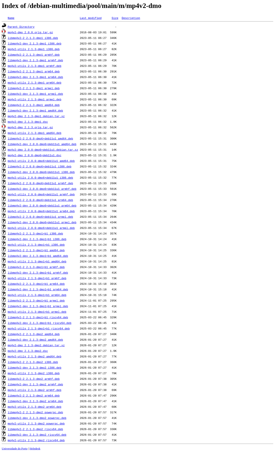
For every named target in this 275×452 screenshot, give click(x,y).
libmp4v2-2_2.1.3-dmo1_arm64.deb (34, 71)
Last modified (90, 18)
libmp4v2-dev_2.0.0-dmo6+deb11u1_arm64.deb (42, 205)
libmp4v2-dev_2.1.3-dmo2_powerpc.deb (37, 418)
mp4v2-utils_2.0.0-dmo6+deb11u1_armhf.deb (41, 194)
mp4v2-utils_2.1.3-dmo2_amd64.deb (34, 356)
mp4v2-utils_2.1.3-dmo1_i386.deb (34, 49)
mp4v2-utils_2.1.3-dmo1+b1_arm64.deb (37, 295)
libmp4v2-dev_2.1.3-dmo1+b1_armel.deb (38, 306)
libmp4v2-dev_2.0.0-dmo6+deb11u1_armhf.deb (42, 189)
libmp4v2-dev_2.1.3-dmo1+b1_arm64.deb (38, 289)
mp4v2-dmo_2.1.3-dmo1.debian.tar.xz (36, 116)
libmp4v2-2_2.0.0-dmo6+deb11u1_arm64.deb (40, 200)
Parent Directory (21, 27)
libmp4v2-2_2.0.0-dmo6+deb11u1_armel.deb (40, 217)
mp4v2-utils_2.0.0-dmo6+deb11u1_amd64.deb (41, 161)
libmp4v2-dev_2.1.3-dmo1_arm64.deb (35, 77)
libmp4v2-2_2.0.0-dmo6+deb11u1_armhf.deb (40, 183)
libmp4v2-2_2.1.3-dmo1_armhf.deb (34, 55)
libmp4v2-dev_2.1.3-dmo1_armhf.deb (35, 60)
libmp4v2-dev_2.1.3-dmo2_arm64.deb (35, 401)
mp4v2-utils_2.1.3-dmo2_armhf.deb (34, 390)
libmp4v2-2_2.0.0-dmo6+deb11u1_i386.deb (39, 166)
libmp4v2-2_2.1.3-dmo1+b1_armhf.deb (36, 267)
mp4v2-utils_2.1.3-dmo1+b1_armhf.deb (37, 278)
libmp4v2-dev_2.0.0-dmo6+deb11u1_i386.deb (41, 172)
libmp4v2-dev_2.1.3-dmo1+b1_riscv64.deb (39, 323)
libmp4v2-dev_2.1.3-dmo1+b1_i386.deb (37, 239)
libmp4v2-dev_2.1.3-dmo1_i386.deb (34, 43)
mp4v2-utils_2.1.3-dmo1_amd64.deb (34, 133)
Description (131, 18)
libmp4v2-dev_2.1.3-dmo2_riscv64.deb (37, 435)
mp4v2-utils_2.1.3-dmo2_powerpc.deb (36, 423)
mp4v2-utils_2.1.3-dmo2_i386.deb (34, 373)
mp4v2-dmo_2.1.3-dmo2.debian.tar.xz (36, 345)
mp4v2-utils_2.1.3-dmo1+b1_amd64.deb (37, 261)
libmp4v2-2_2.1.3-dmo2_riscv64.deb (35, 429)
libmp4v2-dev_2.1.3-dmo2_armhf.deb (35, 384)
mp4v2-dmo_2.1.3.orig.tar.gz (30, 127)
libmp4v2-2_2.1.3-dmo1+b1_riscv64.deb (38, 317)
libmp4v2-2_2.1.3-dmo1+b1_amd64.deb (36, 250)
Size (115, 18)
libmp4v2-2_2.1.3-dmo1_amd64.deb (34, 105)
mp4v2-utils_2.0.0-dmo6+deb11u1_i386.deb (40, 177)
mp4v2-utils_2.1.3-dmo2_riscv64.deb (36, 440)
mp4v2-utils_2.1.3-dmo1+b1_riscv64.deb (39, 328)
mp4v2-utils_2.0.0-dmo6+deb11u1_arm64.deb (41, 211)
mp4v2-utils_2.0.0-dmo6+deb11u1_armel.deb (41, 228)
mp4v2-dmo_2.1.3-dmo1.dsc (28, 122)
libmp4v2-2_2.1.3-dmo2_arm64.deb (34, 395)
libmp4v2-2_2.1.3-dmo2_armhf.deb (34, 379)
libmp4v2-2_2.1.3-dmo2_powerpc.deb (35, 412)
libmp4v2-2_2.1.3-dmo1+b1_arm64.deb (36, 284)
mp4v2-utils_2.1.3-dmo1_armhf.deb (34, 66)
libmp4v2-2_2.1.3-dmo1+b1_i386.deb (35, 233)
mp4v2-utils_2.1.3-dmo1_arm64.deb (34, 82)
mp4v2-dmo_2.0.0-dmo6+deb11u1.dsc (34, 155)
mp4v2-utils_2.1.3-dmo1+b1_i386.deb (36, 245)
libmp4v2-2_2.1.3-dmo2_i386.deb (33, 362)
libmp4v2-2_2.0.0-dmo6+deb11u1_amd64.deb (40, 138)
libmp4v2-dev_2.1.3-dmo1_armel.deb (35, 94)
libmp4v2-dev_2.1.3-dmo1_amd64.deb (35, 110)
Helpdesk (34, 448)
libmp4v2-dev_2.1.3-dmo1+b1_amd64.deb (38, 256)
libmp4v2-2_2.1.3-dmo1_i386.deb (33, 38)
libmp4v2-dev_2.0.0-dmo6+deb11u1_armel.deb (42, 222)
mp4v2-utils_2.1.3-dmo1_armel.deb (34, 99)
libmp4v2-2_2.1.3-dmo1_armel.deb (34, 88)
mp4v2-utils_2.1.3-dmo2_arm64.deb (34, 407)
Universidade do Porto (15, 448)
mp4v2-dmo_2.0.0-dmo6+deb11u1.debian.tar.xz (43, 150)
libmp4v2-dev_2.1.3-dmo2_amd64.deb (35, 340)
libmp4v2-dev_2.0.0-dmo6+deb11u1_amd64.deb (42, 144)
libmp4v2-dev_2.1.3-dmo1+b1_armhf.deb (38, 272)
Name (11, 18)
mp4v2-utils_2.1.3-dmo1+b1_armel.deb (37, 312)
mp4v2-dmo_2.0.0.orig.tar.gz (30, 32)
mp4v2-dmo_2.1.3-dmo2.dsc (28, 351)
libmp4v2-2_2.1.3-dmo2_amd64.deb (34, 334)
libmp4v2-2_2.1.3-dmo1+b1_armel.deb (36, 300)
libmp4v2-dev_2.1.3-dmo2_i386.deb (34, 367)
